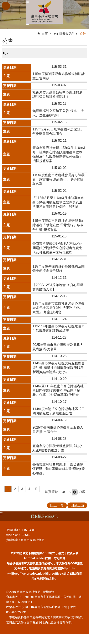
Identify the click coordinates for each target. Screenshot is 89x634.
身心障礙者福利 (64, 33)
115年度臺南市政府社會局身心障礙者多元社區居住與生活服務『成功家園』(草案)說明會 (58, 308)
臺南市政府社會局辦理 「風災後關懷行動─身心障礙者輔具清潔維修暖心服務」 (58, 469)
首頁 (45, 33)
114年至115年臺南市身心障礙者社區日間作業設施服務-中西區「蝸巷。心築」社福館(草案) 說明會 (57, 390)
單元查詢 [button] (6, 53)
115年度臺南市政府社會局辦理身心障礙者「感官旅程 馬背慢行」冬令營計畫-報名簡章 (58, 225)
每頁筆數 (51, 492)
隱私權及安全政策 (44, 516)
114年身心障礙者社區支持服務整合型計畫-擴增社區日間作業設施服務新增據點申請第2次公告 (58, 367)
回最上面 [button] (77, 505)
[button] (75, 492)
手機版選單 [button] (6, 6)
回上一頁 (56, 505)
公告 (83, 33)
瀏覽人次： (13, 535)
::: (27, 2)
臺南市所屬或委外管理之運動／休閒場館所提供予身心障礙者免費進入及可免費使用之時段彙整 (57, 248)
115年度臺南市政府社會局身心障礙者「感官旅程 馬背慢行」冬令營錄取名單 (58, 179)
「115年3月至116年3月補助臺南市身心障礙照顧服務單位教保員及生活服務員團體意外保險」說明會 (58, 202)
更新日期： (13, 530)
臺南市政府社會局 (44, 12)
